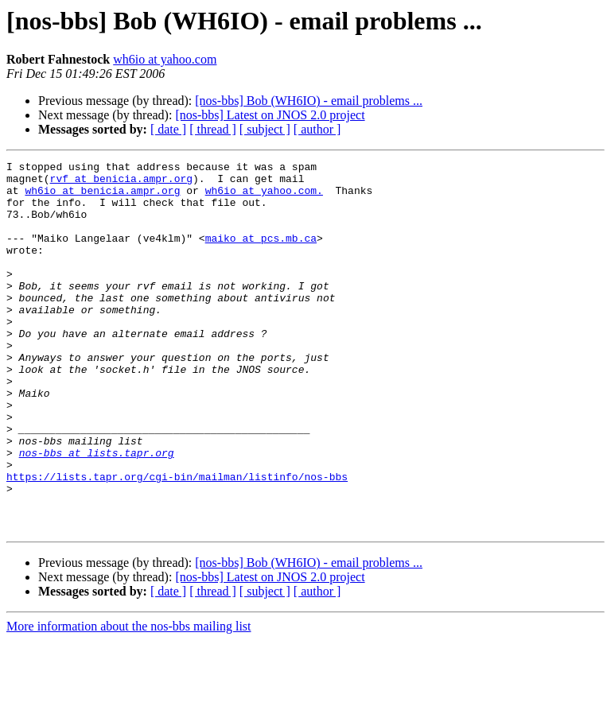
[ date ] (168, 129)
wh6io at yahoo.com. (264, 197)
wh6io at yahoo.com (164, 59)
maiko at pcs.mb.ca (261, 254)
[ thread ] (212, 129)
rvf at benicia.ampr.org (121, 183)
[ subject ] (264, 129)
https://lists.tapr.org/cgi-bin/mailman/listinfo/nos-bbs (177, 541)
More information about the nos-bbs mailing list (128, 700)
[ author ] (317, 129)
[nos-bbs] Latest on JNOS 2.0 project (269, 115)
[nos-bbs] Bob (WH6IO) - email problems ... (308, 100)
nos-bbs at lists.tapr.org (96, 512)
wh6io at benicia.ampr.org (102, 197)
